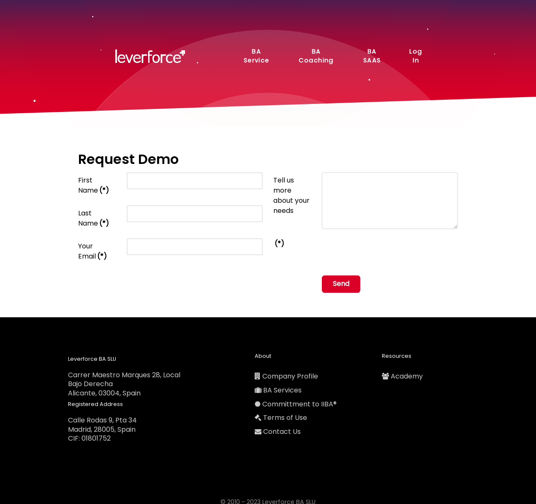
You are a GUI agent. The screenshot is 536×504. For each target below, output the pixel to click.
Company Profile (290, 376)
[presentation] (386, 252)
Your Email (92, 251)
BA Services (282, 390)
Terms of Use (285, 417)
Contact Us (282, 431)
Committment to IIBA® (299, 404)
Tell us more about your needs (291, 195)
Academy (407, 376)
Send (341, 284)
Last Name (93, 218)
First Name (93, 185)
